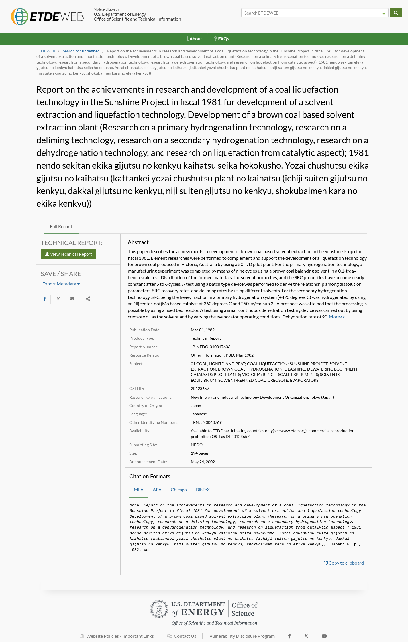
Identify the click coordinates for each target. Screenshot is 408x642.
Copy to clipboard (344, 562)
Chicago (179, 489)
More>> (337, 316)
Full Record (61, 226)
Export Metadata (61, 283)
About (194, 38)
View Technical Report (68, 254)
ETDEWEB (45, 51)
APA (157, 489)
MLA (139, 489)
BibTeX (203, 489)
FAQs (221, 38)
